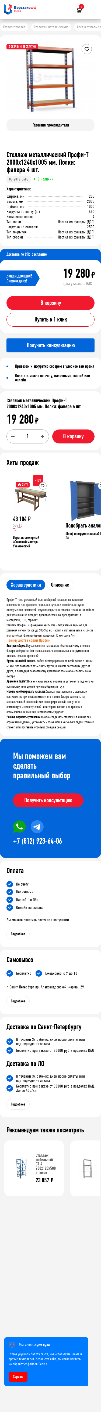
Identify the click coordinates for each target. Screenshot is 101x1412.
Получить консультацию (48, 800)
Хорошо (18, 1376)
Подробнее (18, 934)
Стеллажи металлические (51, 27)
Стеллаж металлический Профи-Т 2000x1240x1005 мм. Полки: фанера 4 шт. (43, 404)
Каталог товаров (14, 27)
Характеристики (26, 585)
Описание (60, 585)
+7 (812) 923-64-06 (37, 841)
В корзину (50, 302)
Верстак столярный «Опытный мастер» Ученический (26, 541)
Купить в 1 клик (50, 319)
